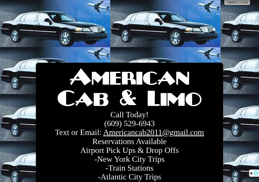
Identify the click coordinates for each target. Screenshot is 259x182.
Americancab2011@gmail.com (153, 132)
